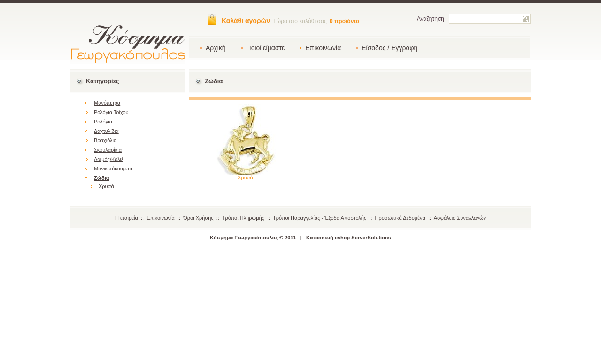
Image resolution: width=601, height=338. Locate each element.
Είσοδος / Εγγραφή (389, 48)
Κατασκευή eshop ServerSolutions (348, 237)
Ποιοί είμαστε (266, 48)
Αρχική (216, 48)
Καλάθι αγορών (246, 20)
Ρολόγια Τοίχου (111, 112)
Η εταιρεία (126, 218)
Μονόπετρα (107, 103)
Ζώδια (101, 178)
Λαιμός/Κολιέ (108, 159)
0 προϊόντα (345, 21)
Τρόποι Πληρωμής (243, 218)
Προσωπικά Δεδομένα (400, 218)
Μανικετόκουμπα (113, 168)
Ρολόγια (103, 121)
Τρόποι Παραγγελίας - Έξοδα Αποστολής (319, 218)
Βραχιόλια (105, 140)
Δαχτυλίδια (106, 131)
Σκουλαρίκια (108, 150)
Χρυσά (106, 186)
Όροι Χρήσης (198, 218)
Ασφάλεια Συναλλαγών (460, 218)
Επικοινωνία (323, 48)
